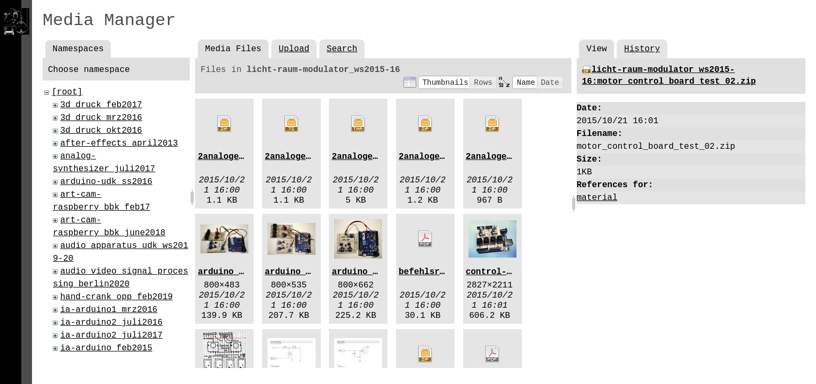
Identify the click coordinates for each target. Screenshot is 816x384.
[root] (67, 92)
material (597, 198)
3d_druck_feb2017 (101, 105)
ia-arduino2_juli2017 (111, 335)
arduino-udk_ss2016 (106, 182)
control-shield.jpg (512, 272)
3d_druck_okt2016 (101, 130)
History (642, 49)
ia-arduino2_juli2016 (111, 322)
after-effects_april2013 (119, 143)
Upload (294, 49)
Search (342, 49)
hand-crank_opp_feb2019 (116, 297)
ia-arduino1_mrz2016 (108, 310)
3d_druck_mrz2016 (101, 118)
